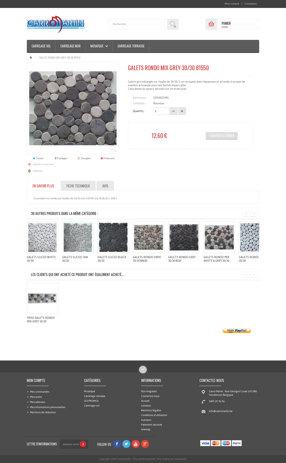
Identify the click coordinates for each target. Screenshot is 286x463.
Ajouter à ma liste (43, 164)
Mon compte (36, 380)
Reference (139, 97)
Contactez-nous (150, 396)
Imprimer (38, 170)
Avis (105, 185)
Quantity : (139, 111)
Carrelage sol (41, 46)
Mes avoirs (36, 396)
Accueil (145, 400)
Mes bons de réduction (43, 412)
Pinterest (107, 158)
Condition (139, 103)
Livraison (146, 405)
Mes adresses (37, 402)
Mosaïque (89, 391)
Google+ (84, 158)
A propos (146, 419)
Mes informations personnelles (47, 407)
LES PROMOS (91, 400)
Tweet (38, 158)
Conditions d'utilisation (154, 415)
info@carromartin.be (221, 411)
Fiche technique (78, 185)
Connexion (250, 3)
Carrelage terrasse (131, 46)
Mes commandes (39, 391)
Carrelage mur (70, 46)
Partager (61, 158)
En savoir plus (43, 185)
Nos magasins (149, 391)
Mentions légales (151, 410)
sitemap (145, 429)
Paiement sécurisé (151, 424)
